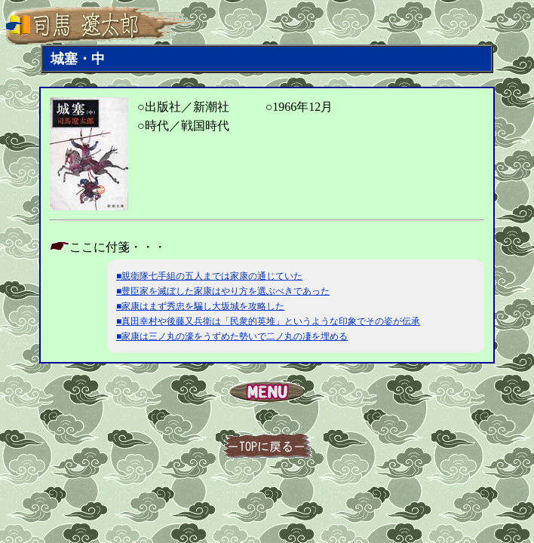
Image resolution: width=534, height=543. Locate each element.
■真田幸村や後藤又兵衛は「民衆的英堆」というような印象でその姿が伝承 (268, 321)
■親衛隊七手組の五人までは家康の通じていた (209, 276)
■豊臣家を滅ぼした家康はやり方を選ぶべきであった (223, 291)
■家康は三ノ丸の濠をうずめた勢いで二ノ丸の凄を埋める (232, 336)
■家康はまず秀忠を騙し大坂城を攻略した (200, 306)
